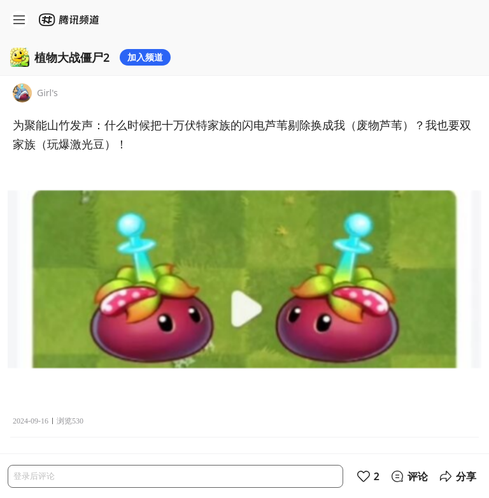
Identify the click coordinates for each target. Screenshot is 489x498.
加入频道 (145, 57)
